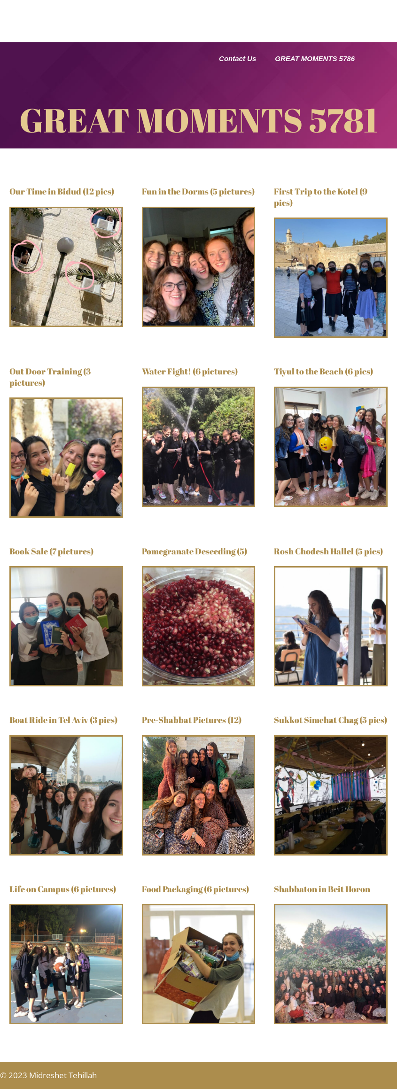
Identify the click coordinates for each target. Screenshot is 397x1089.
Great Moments (167, 37)
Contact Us (237, 58)
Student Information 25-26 (311, 37)
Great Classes (243, 16)
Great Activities (323, 16)
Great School (167, 16)
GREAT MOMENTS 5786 (315, 58)
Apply (233, 37)
